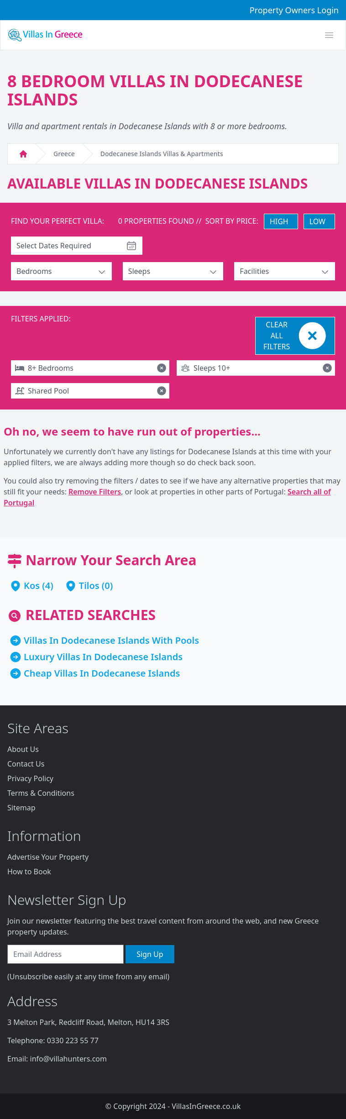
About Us (23, 749)
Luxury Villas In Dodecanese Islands (103, 657)
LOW (317, 221)
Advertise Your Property (48, 857)
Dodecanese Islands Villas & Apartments (161, 153)
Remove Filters (94, 492)
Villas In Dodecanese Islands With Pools (111, 640)
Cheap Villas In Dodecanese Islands (102, 673)
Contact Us (25, 764)
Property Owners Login (294, 10)
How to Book (29, 872)
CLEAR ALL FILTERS (296, 335)
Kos (32, 585)
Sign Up (149, 954)
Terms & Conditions (40, 793)
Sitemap (21, 808)
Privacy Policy (30, 778)
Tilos (89, 585)
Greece (64, 153)
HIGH (279, 221)
